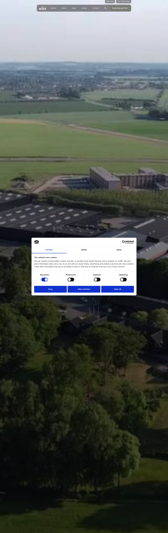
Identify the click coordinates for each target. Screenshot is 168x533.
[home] (42, 8)
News (74, 8)
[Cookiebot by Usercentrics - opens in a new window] (124, 242)
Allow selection (84, 289)
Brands (53, 8)
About (64, 8)
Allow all (117, 289)
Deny (50, 289)
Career (84, 8)
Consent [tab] (49, 250)
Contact (95, 8)
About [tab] (119, 250)
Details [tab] (84, 250)
